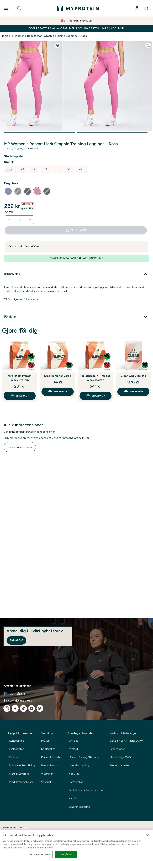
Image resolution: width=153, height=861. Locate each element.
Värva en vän (126, 740)
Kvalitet (73, 749)
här (51, 847)
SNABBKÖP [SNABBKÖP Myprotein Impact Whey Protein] (19, 396)
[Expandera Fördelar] (76, 316)
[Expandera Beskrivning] (76, 274)
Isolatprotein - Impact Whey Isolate (95, 378)
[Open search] (19, 8)
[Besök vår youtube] (31, 708)
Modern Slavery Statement (85, 757)
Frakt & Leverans (19, 773)
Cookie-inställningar (17, 685)
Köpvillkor (74, 773)
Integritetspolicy (79, 765)
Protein (45, 740)
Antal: (9, 211)
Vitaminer (47, 773)
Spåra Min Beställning (22, 765)
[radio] (10, 169)
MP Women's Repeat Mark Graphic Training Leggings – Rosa (48, 36)
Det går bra (66, 854)
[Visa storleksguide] (16, 156)
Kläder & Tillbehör (51, 757)
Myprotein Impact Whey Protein (19, 378)
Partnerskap (76, 782)
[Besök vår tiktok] (23, 708)
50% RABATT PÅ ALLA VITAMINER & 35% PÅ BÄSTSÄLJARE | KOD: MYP (76, 28)
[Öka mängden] (30, 220)
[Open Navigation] (6, 8)
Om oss (73, 740)
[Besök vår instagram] (6, 708)
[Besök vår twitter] (39, 708)
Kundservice (16, 740)
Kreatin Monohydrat (57, 375)
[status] (19, 220)
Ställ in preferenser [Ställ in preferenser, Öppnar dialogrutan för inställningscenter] (40, 854)
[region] (76, 845)
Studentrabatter (119, 765)
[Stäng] (147, 835)
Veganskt (47, 782)
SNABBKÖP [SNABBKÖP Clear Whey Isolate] (133, 392)
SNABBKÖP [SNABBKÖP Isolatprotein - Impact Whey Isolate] (95, 396)
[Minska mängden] (9, 220)
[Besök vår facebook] (15, 708)
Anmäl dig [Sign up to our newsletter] (16, 640)
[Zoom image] (57, 45)
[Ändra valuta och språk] (76, 694)
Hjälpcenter (16, 749)
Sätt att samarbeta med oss (86, 790)
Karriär (72, 798)
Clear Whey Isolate (133, 375)
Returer (13, 757)
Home (4, 36)
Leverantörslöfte (79, 806)
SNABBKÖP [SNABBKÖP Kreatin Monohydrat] (57, 392)
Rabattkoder (117, 749)
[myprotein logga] (78, 8)
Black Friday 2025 (120, 757)
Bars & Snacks (49, 765)
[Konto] (137, 8)
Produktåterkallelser (21, 782)
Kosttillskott (49, 749)
